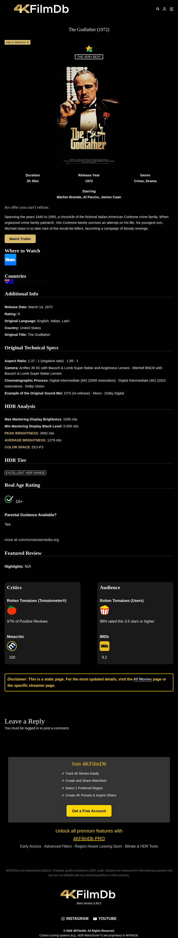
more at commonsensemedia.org (32, 540)
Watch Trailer (20, 239)
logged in (32, 728)
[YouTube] (105, 919)
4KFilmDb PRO (89, 838)
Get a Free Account (89, 811)
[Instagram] (75, 919)
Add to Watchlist (17, 42)
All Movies (143, 679)
